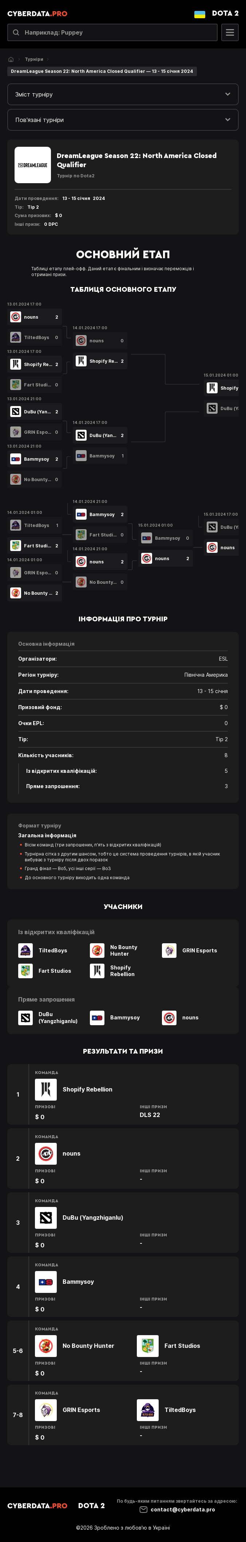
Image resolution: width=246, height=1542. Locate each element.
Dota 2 (225, 13)
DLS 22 (150, 1114)
